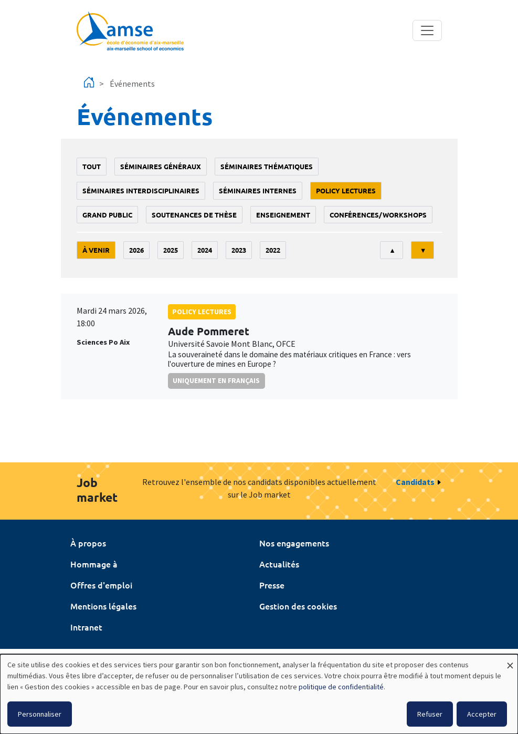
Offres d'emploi (101, 585)
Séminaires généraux (160, 166)
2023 (238, 249)
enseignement (283, 214)
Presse (271, 585)
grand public (107, 214)
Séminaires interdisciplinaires (140, 190)
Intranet (86, 627)
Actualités (279, 564)
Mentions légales (103, 606)
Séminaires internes (258, 190)
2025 (170, 249)
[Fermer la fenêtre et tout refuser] (510, 660)
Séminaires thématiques (266, 166)
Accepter (481, 714)
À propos (88, 543)
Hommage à (94, 564)
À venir (96, 249)
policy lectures (346, 190)
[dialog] (259, 694)
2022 (273, 249)
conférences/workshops (378, 214)
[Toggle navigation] (427, 30)
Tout (91, 166)
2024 (204, 249)
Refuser (429, 714)
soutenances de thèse (194, 214)
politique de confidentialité (341, 686)
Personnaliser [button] (39, 714)
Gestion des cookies (298, 606)
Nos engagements (294, 543)
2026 (136, 249)
